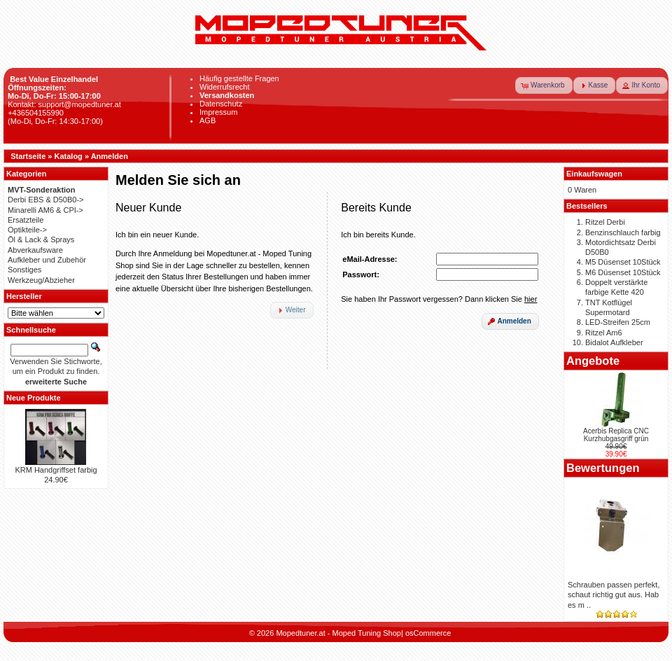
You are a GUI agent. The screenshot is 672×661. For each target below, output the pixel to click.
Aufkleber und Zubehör (47, 260)
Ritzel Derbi (605, 222)
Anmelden (109, 156)
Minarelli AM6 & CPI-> (45, 210)
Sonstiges (24, 269)
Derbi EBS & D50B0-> (46, 199)
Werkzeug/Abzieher (41, 280)
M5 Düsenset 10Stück (623, 262)
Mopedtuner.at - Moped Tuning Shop (338, 633)
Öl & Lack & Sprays (41, 239)
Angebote (593, 360)
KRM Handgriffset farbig (56, 470)
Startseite (28, 156)
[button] (544, 85)
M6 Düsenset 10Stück (623, 272)
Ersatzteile (25, 220)
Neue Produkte (33, 398)
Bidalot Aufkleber (614, 342)
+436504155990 (36, 113)
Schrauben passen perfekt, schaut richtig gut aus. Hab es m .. (613, 594)
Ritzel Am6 (603, 332)
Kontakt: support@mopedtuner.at (64, 104)
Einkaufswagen (594, 173)
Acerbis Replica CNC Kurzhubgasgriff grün (616, 435)
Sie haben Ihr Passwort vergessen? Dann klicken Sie (439, 299)
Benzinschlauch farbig (623, 232)
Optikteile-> (27, 229)
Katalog (69, 156)
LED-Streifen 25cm (617, 322)
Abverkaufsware (35, 250)
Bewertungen (603, 467)
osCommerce (428, 633)
